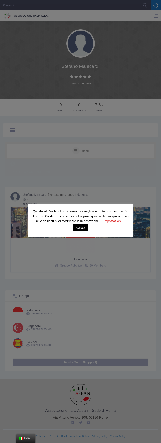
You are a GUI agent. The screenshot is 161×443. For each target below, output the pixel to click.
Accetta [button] (80, 227)
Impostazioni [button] (112, 221)
